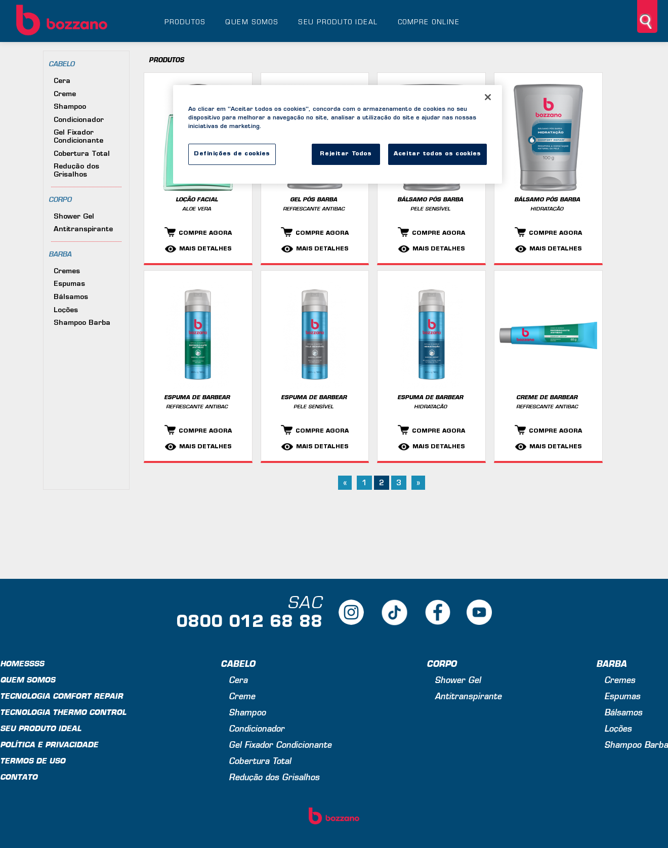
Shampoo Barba (82, 323)
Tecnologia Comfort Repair (61, 697)
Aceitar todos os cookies (437, 154)
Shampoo (70, 107)
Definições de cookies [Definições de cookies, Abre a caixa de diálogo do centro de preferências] (232, 154)
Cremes (67, 271)
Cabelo (61, 64)
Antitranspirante (83, 229)
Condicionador (79, 120)
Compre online (429, 22)
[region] (337, 134)
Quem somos (251, 22)
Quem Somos (27, 681)
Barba (60, 254)
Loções (66, 310)
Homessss (22, 664)
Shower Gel (74, 217)
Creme (65, 94)
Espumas (69, 284)
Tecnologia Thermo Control (63, 713)
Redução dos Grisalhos (76, 170)
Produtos (184, 22)
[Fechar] (488, 97)
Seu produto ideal (338, 22)
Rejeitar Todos (345, 154)
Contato (18, 778)
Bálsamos (71, 297)
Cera (62, 81)
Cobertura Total (82, 154)
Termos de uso (32, 762)
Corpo (60, 200)
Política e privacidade (49, 745)
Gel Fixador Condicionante (78, 137)
